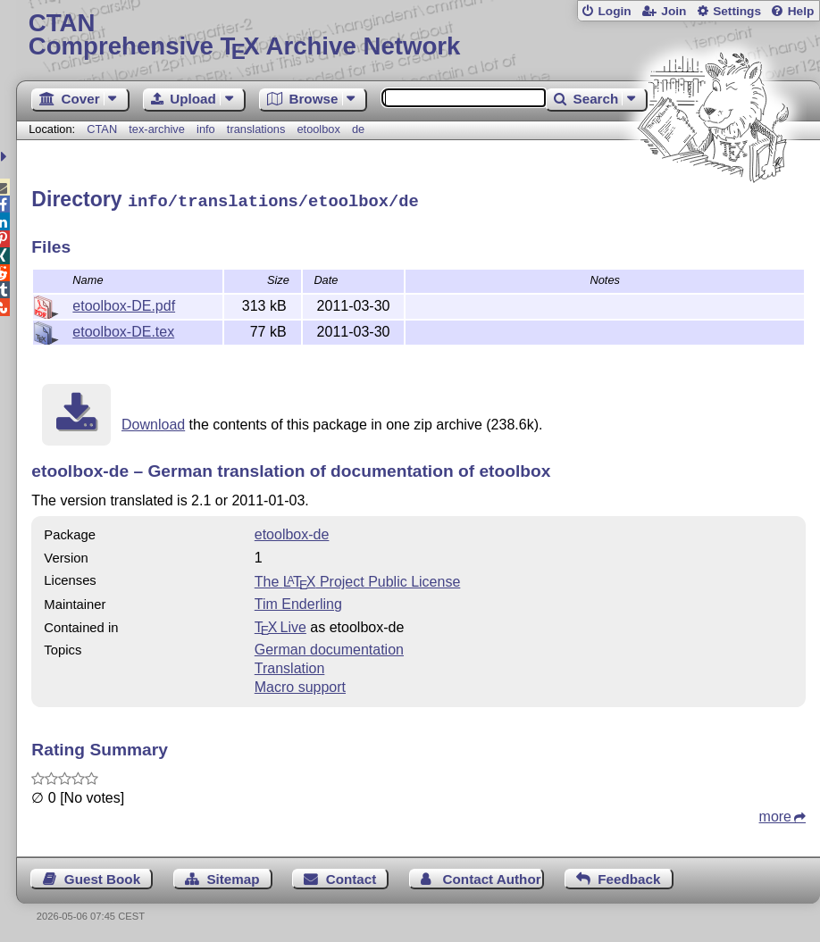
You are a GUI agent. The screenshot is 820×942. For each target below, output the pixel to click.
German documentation (329, 646)
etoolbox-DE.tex (123, 329)
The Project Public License (358, 579)
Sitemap (232, 876)
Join (673, 11)
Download (153, 421)
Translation (290, 665)
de (358, 129)
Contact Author (492, 876)
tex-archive (157, 129)
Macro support (300, 684)
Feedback (629, 876)
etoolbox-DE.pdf (123, 303)
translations (256, 129)
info (206, 129)
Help (801, 11)
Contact (351, 876)
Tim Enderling (298, 601)
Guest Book (102, 876)
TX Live (280, 624)
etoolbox (318, 129)
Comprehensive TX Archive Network (418, 35)
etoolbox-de (292, 531)
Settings (737, 11)
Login (614, 11)
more (775, 813)
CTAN (102, 129)
